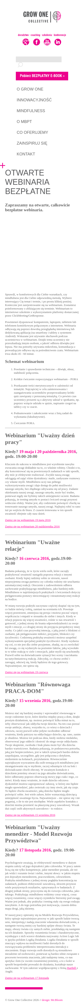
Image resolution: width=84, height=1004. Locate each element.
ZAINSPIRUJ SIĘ (32, 143)
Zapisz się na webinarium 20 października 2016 (32, 526)
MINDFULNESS (31, 111)
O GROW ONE (30, 89)
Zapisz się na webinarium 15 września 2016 (30, 815)
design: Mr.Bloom (52, 1000)
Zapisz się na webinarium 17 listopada (27, 977)
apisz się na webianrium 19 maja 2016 (29, 520)
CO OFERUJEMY (32, 132)
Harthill (72, 968)
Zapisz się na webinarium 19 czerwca (26, 672)
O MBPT (24, 121)
